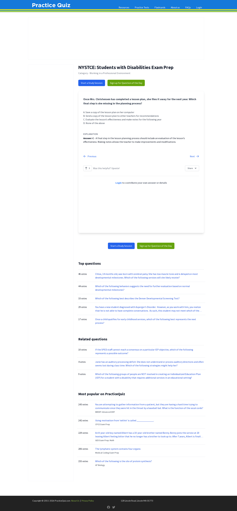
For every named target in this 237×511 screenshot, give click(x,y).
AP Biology (100, 465)
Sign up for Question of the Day (126, 82)
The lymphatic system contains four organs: (118, 448)
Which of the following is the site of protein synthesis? (123, 461)
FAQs (188, 7)
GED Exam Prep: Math (104, 440)
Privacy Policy (88, 501)
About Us (75, 501)
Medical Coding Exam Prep (107, 452)
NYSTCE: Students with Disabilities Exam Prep (125, 67)
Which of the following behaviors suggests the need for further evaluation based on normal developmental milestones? (142, 288)
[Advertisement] (116, 38)
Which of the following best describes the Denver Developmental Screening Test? (137, 298)
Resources (124, 7)
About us (175, 7)
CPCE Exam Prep (102, 424)
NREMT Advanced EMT (105, 412)
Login (199, 7)
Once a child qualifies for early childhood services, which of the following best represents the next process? (145, 321)
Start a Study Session (91, 82)
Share (192, 168)
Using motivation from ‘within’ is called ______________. (124, 420)
